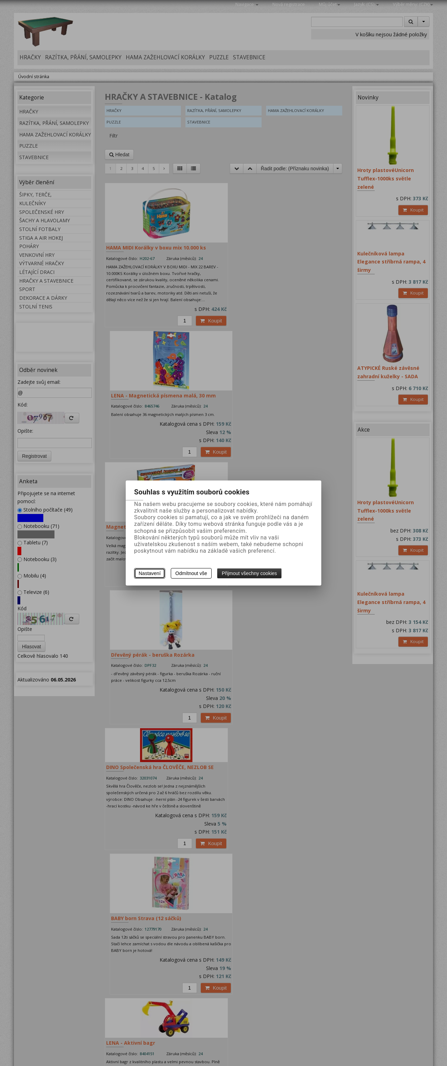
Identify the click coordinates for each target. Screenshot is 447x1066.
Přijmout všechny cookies (249, 573)
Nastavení (150, 573)
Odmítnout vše (191, 573)
